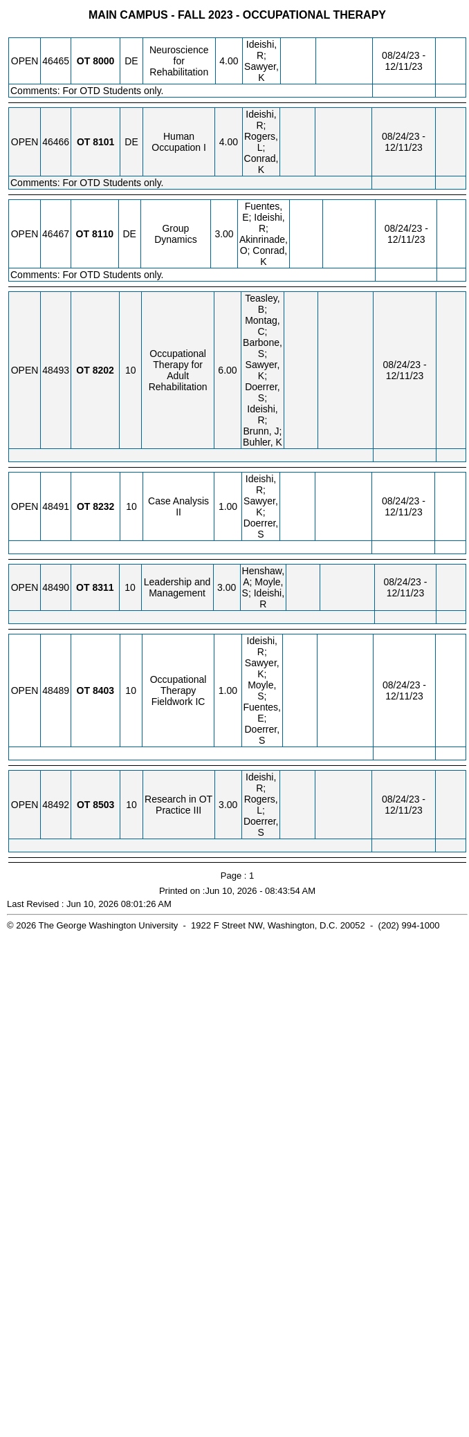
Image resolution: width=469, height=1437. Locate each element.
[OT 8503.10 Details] (103, 804)
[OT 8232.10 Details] (103, 506)
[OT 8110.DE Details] (102, 233)
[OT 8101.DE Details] (103, 141)
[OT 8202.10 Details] (103, 370)
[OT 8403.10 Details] (103, 690)
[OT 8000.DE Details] (103, 60)
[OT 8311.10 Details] (102, 587)
